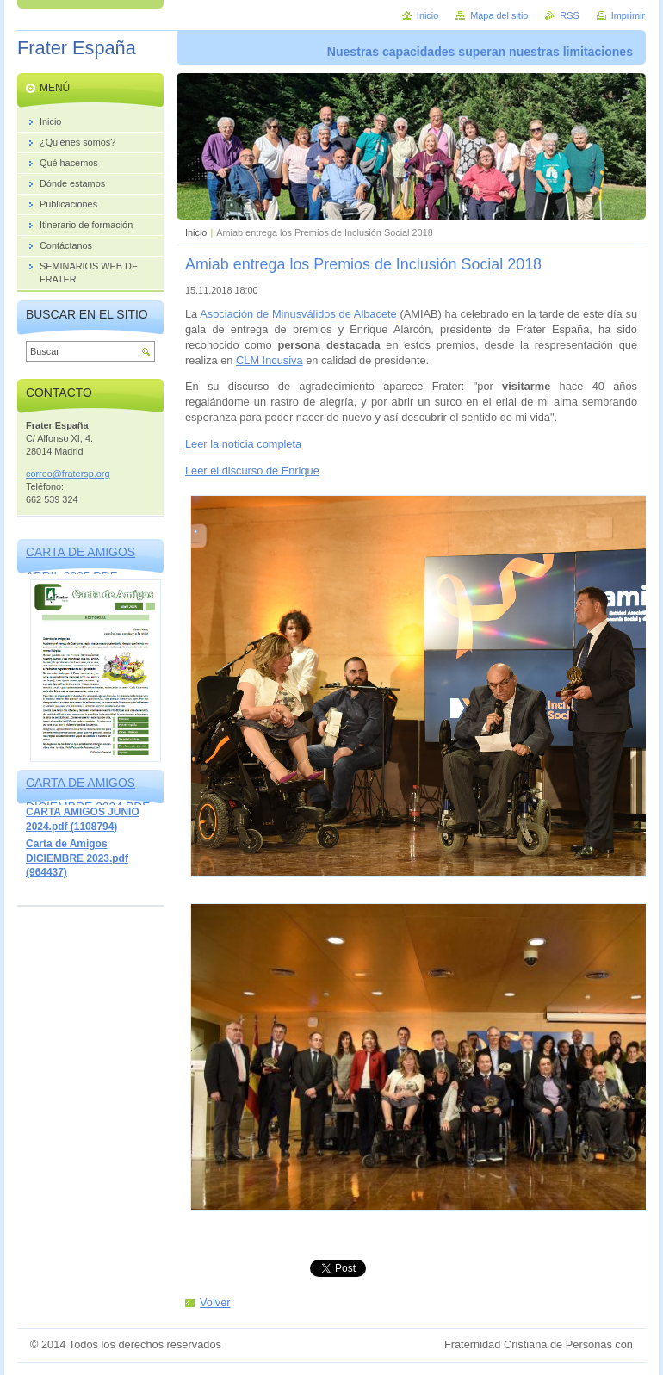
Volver (215, 1302)
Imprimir (628, 15)
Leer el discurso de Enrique (252, 470)
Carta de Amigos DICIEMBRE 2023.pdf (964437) (77, 858)
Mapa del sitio (499, 15)
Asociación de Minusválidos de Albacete (298, 313)
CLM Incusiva (269, 360)
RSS (569, 15)
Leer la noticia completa (243, 443)
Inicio (196, 232)
